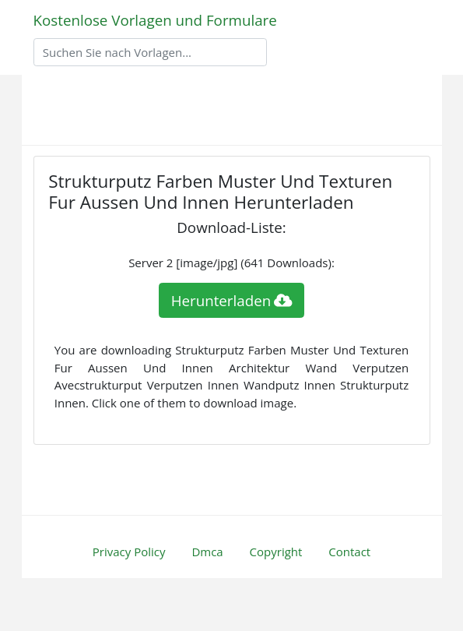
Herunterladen (232, 300)
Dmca (207, 551)
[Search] (150, 52)
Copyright (276, 551)
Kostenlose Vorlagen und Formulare (155, 20)
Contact (349, 551)
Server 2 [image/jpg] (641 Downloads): (231, 262)
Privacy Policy (129, 551)
